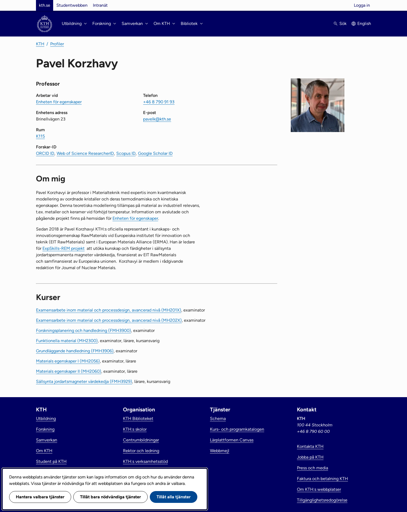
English (364, 23)
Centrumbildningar (141, 439)
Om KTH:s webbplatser (319, 489)
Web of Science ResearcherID (85, 153)
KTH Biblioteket (138, 418)
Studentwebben (72, 5)
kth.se (44, 5)
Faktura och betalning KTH (322, 478)
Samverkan (46, 439)
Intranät (100, 5)
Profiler (57, 43)
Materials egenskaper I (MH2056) (68, 361)
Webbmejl (219, 450)
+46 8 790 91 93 (159, 101)
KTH (40, 43)
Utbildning (46, 418)
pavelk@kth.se (157, 119)
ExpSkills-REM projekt (63, 248)
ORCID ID (45, 153)
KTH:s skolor (135, 429)
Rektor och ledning (141, 450)
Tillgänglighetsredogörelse (322, 500)
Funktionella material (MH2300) (67, 340)
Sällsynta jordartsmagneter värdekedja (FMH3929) (84, 381)
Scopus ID (126, 153)
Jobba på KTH (310, 457)
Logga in (362, 5)
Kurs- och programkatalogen (237, 429)
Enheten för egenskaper (59, 101)
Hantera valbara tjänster (40, 496)
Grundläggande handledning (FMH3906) (75, 350)
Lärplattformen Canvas (231, 439)
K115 (40, 136)
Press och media (312, 467)
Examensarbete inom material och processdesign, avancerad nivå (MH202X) (109, 320)
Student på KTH (51, 461)
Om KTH (44, 450)
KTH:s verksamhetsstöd (145, 461)
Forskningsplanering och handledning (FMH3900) (83, 330)
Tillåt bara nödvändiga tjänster (110, 496)
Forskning (45, 429)
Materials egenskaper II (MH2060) (68, 371)
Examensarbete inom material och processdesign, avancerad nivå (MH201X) (108, 310)
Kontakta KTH (310, 446)
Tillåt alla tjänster (174, 496)
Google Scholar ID (155, 153)
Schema (218, 418)
